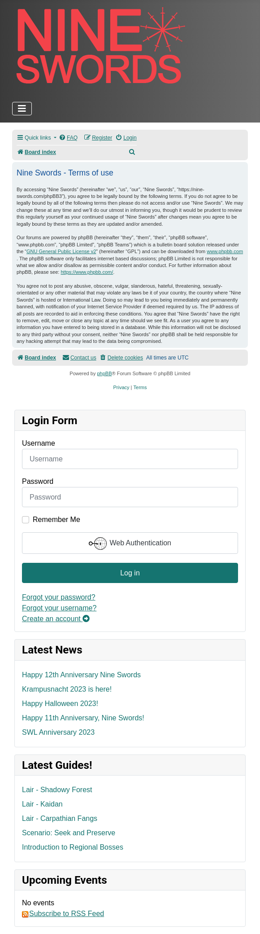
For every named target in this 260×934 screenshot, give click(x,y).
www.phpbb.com (225, 251)
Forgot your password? (58, 597)
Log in (130, 573)
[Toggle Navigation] (22, 108)
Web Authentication (130, 544)
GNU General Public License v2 (61, 251)
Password (37, 481)
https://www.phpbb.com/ (87, 272)
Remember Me (56, 519)
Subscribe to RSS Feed (63, 914)
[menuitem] (68, 138)
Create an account (56, 619)
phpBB (104, 373)
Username (38, 443)
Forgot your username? (59, 608)
